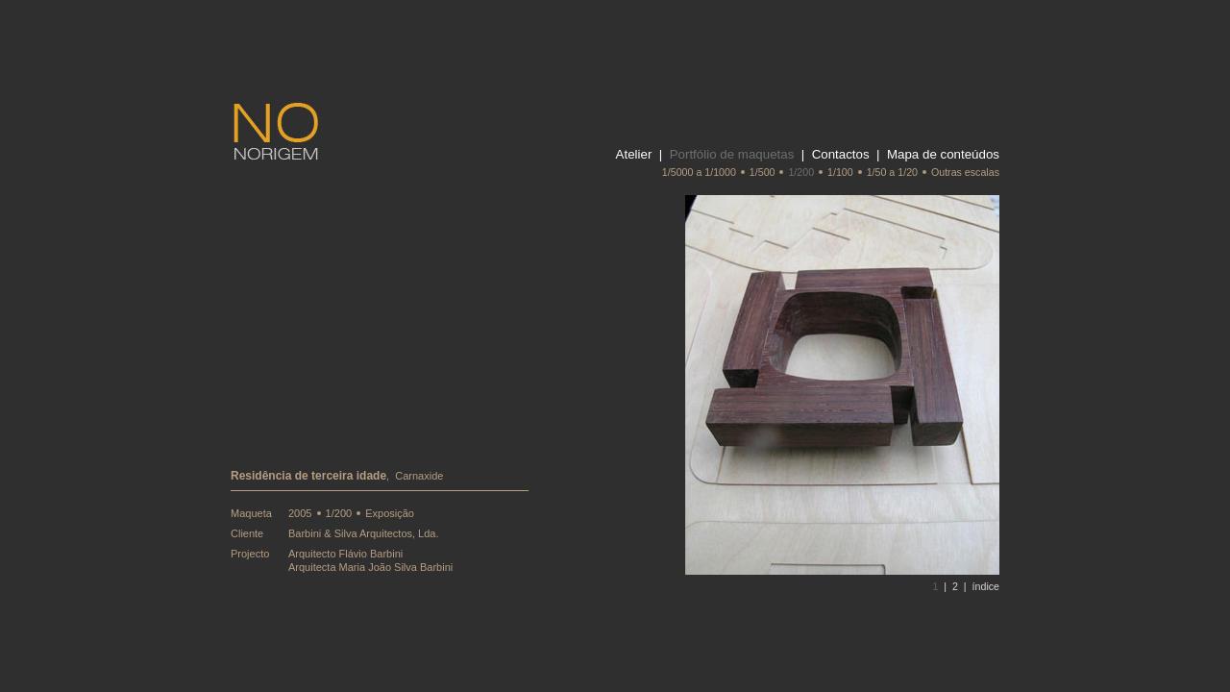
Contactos (841, 154)
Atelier (634, 154)
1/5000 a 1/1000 (699, 172)
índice (985, 586)
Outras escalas (965, 172)
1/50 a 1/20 (892, 172)
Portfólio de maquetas (732, 154)
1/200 (801, 172)
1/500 (762, 172)
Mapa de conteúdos (943, 154)
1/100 (840, 172)
